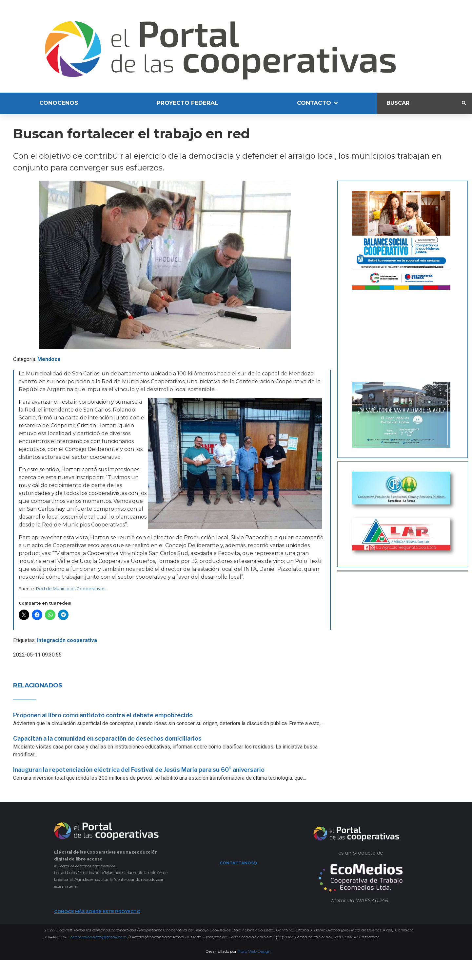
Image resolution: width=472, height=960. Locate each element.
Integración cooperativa (67, 640)
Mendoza (48, 359)
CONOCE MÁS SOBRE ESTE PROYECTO (97, 911)
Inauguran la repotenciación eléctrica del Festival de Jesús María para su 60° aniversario (139, 769)
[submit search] (464, 103)
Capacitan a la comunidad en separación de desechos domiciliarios (107, 738)
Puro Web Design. (255, 951)
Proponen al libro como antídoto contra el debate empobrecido (103, 715)
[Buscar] (419, 103)
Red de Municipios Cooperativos (70, 588)
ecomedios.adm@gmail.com (98, 936)
